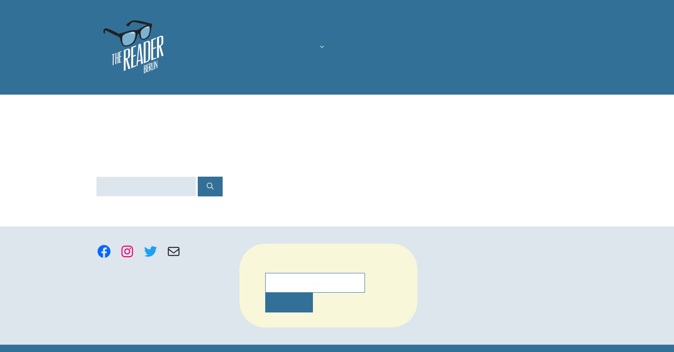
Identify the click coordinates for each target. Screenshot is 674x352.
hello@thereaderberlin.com (477, 262)
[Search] (202, 186)
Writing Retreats (543, 47)
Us (252, 47)
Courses (295, 47)
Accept (464, 338)
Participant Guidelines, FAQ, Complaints (496, 249)
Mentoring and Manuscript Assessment (438, 47)
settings (407, 342)
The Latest (343, 47)
